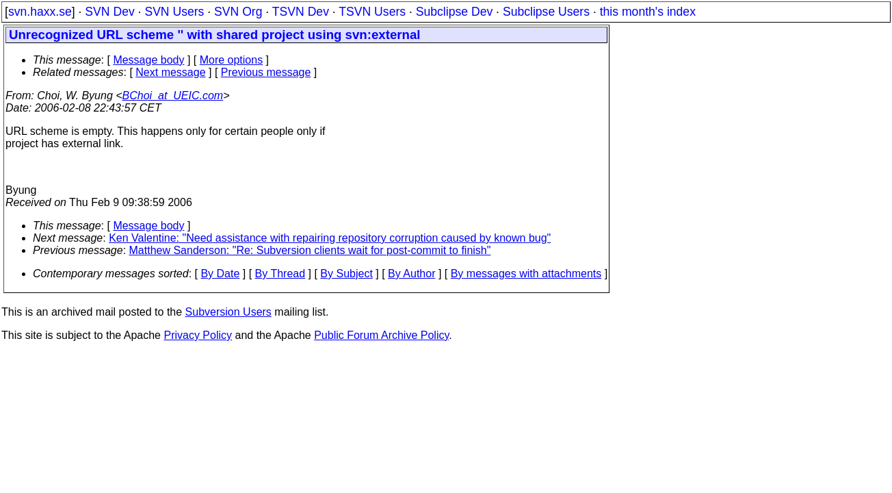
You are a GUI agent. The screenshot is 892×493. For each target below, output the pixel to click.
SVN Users (174, 11)
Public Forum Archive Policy (381, 335)
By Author (411, 273)
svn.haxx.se (40, 11)
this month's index (648, 11)
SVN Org (238, 11)
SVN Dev (109, 11)
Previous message (266, 72)
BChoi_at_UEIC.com (173, 95)
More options (231, 60)
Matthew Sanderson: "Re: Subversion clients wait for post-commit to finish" (310, 250)
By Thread (280, 273)
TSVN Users (372, 11)
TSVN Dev (300, 11)
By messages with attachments (526, 273)
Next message (170, 72)
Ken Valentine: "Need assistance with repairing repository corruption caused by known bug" (330, 238)
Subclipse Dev (454, 11)
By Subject (346, 273)
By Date (219, 273)
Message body (148, 60)
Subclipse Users (546, 11)
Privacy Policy (197, 335)
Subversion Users (228, 312)
